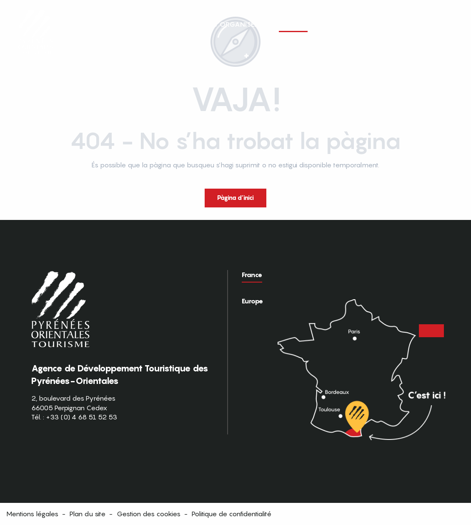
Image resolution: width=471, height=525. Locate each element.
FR (432, 24)
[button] (449, 24)
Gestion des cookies (148, 514)
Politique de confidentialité (231, 514)
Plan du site (87, 514)
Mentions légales (32, 514)
